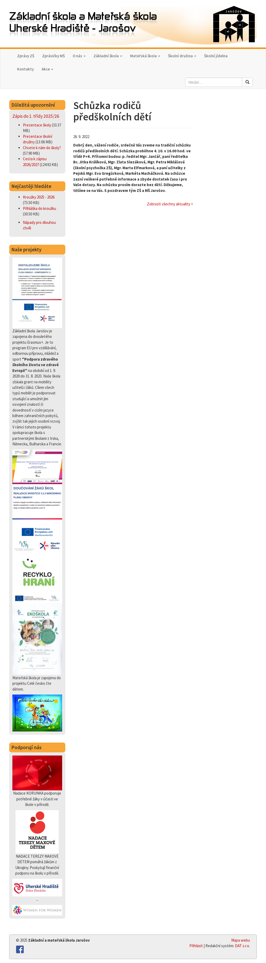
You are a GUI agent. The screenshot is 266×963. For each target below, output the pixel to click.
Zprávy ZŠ (25, 55)
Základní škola (107, 55)
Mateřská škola (145, 55)
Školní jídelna (216, 55)
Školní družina (182, 55)
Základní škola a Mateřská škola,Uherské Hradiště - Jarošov (133, 24)
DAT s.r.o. (242, 945)
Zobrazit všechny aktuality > (170, 203)
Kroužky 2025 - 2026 (39, 197)
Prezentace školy (37, 125)
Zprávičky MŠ (53, 55)
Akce (47, 69)
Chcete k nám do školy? (42, 147)
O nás (79, 55)
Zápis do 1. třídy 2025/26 (35, 116)
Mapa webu (240, 940)
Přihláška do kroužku (39, 208)
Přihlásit (196, 945)
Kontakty (25, 69)
